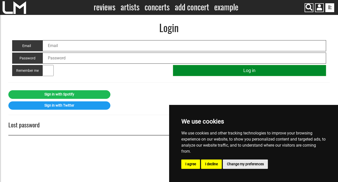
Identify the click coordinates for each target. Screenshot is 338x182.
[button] (319, 8)
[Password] (184, 58)
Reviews (104, 7)
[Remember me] (48, 70)
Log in (249, 70)
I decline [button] (211, 164)
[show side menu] (329, 7)
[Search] (309, 7)
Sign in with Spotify (59, 94)
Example (226, 7)
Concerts (157, 7)
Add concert (192, 7)
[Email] (184, 45)
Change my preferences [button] (245, 164)
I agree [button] (190, 164)
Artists (130, 7)
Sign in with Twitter (59, 105)
